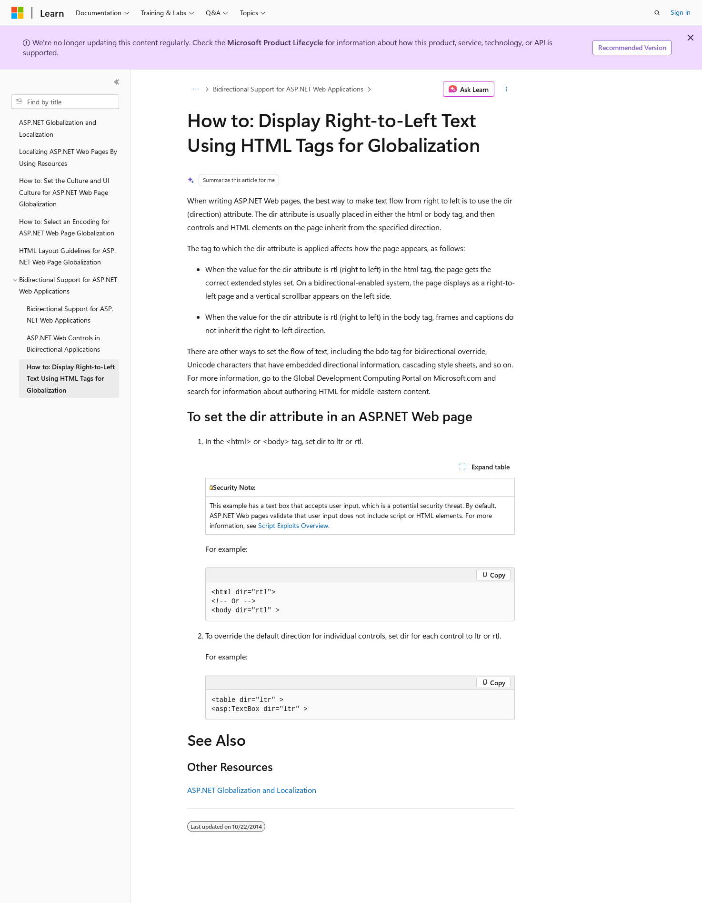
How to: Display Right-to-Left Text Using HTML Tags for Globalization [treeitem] (71, 378)
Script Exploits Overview (293, 525)
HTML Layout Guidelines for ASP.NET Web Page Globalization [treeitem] (67, 256)
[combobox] (65, 102)
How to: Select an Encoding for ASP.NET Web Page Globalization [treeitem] (66, 227)
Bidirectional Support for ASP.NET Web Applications (288, 88)
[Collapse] (117, 82)
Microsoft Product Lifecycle (275, 42)
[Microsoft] (17, 13)
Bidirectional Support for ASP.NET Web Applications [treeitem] (70, 314)
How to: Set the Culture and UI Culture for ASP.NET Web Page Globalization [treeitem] (64, 192)
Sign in (681, 12)
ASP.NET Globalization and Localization (251, 790)
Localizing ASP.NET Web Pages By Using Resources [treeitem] (68, 157)
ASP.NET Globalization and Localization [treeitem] (57, 128)
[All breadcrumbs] (195, 89)
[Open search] (657, 12)
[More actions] (506, 89)
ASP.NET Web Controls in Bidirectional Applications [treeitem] (63, 343)
